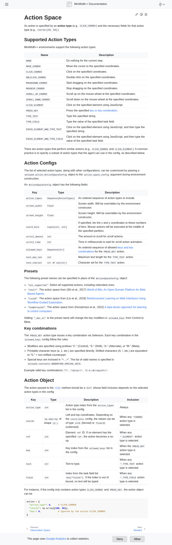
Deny (120, 539)
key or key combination (103, 110)
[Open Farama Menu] (161, 4)
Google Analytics (56, 538)
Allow (137, 539)
